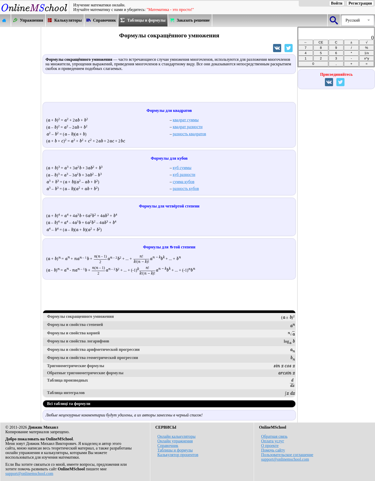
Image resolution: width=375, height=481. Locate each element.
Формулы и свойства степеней (171, 325)
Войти (336, 3)
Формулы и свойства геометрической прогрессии (171, 358)
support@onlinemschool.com (29, 473)
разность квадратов (189, 134)
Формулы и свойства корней (171, 334)
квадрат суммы (186, 120)
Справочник (167, 445)
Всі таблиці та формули (68, 403)
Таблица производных (171, 383)
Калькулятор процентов (177, 455)
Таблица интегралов (171, 393)
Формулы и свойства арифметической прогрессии (171, 350)
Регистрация (360, 3)
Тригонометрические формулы (171, 366)
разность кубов (186, 188)
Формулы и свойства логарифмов (171, 342)
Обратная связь (274, 436)
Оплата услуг (272, 441)
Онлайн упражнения (175, 441)
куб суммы (182, 168)
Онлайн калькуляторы (176, 436)
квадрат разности (188, 127)
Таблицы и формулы (175, 450)
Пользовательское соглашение (287, 455)
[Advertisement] (20, 103)
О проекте (270, 445)
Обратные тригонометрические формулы (171, 373)
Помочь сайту (273, 450)
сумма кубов (183, 181)
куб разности (184, 174)
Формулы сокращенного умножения (171, 317)
